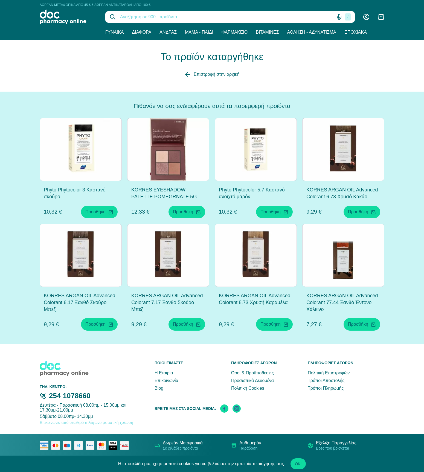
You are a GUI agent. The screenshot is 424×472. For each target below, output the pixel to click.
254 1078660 (70, 396)
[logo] (68, 17)
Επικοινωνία (166, 380)
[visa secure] (114, 445)
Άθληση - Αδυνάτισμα (311, 32)
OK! (298, 464)
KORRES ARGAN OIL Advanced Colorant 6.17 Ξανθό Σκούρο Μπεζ (79, 302)
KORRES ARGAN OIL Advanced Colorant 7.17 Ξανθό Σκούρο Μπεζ (167, 302)
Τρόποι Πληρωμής (326, 388)
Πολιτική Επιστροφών (329, 373)
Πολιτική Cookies (247, 388)
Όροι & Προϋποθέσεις (252, 373)
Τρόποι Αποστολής (326, 380)
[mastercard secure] (103, 445)
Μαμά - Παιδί (199, 32)
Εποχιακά (355, 32)
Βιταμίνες (267, 32)
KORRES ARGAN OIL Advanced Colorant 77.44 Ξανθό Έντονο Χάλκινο (342, 302)
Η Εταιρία (164, 373)
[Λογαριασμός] (366, 17)
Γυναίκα (114, 32)
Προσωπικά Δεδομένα (252, 380)
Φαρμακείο (234, 32)
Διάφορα (142, 32)
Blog (159, 388)
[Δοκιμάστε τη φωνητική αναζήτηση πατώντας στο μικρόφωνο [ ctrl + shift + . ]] (339, 17)
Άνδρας (168, 32)
